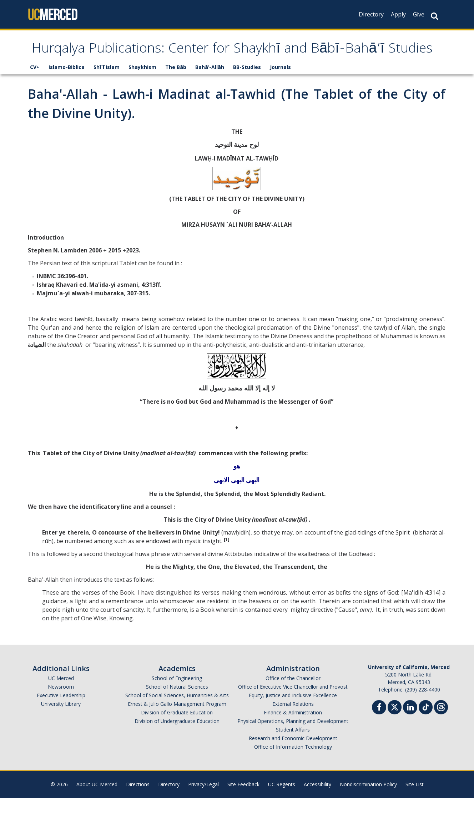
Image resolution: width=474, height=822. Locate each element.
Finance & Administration (293, 736)
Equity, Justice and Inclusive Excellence (293, 719)
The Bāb (175, 91)
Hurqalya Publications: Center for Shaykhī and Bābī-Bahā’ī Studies (219, 62)
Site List (414, 808)
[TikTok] (426, 730)
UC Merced (61, 702)
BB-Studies (247, 91)
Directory (371, 14)
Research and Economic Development (293, 762)
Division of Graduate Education (177, 736)
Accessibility (317, 808)
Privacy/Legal (203, 808)
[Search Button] (434, 16)
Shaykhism (142, 91)
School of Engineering (177, 702)
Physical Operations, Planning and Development (292, 745)
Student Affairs (293, 753)
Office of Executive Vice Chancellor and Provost (293, 710)
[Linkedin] (410, 732)
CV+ (35, 91)
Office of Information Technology (293, 770)
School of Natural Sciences (177, 710)
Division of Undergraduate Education (177, 745)
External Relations (293, 727)
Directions (138, 808)
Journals (280, 91)
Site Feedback (243, 808)
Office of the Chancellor (293, 702)
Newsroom (61, 710)
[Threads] (441, 730)
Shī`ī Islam (107, 91)
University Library (61, 727)
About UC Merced (96, 808)
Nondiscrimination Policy (368, 808)
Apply (398, 14)
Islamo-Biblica (67, 91)
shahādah (69, 369)
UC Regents (281, 808)
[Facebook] (379, 732)
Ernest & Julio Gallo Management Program (177, 727)
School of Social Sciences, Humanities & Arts (177, 719)
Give (418, 14)
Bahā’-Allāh (209, 91)
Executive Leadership (61, 719)
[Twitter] (394, 730)
